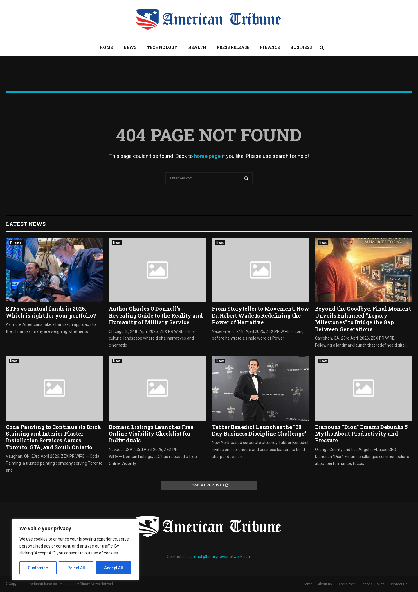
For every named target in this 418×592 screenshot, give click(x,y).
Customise (38, 568)
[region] (75, 549)
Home (106, 47)
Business (301, 47)
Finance (270, 47)
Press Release (233, 47)
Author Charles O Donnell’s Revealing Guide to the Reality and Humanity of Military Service (156, 315)
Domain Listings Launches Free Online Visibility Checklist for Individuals (151, 433)
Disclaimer (346, 584)
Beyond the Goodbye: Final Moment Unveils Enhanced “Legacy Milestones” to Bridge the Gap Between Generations (363, 318)
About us (325, 584)
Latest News (26, 223)
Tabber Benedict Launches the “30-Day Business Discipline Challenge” (259, 430)
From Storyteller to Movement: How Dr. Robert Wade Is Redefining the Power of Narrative (260, 315)
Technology (162, 47)
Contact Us (399, 584)
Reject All (76, 568)
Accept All (113, 568)
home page (207, 156)
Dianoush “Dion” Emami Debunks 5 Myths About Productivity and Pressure (361, 433)
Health (197, 47)
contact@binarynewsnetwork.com (219, 556)
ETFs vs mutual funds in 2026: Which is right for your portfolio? (51, 312)
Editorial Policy (372, 584)
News (130, 47)
